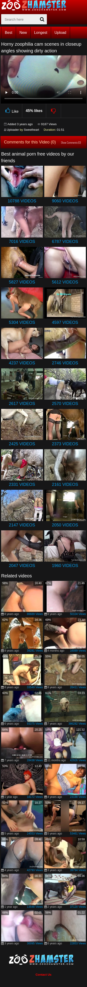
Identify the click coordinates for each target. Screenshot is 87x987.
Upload (60, 33)
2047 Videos (22, 565)
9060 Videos (65, 201)
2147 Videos (22, 525)
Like (11, 111)
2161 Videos (65, 484)
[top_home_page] (36, 5)
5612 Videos (65, 282)
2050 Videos (65, 525)
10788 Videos (22, 201)
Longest (40, 33)
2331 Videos (22, 484)
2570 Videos (65, 403)
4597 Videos (65, 322)
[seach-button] (42, 19)
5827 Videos (22, 282)
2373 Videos (65, 444)
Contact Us (43, 974)
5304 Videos (22, 322)
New (23, 33)
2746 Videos (65, 363)
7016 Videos (22, 241)
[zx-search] (24, 19)
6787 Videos (65, 241)
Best (8, 33)
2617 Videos (22, 403)
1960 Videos (65, 565)
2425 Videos (22, 444)
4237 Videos (22, 363)
